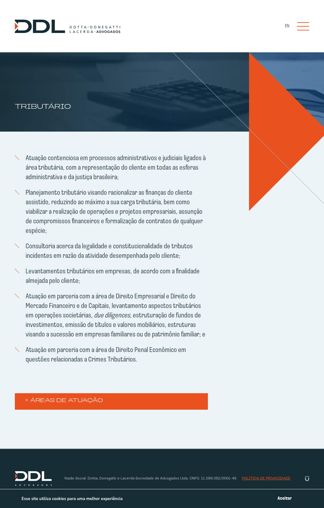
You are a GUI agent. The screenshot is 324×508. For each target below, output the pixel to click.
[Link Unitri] (307, 478)
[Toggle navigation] (303, 26)
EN (287, 26)
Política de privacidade (266, 478)
